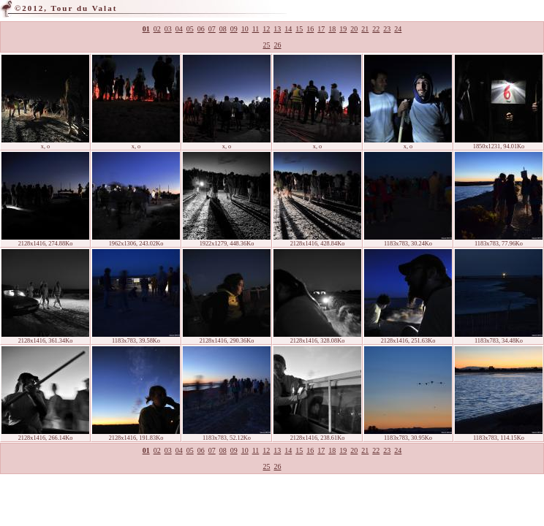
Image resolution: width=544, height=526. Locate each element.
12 (266, 29)
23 (386, 29)
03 (168, 29)
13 (277, 29)
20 (354, 29)
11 (256, 29)
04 (179, 29)
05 (190, 29)
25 (267, 45)
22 (375, 29)
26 (278, 45)
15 (299, 29)
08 (223, 29)
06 (201, 29)
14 (288, 29)
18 (332, 29)
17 (321, 29)
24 (397, 29)
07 (212, 29)
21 (365, 29)
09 (234, 29)
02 (157, 29)
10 (245, 29)
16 (310, 29)
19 (343, 29)
